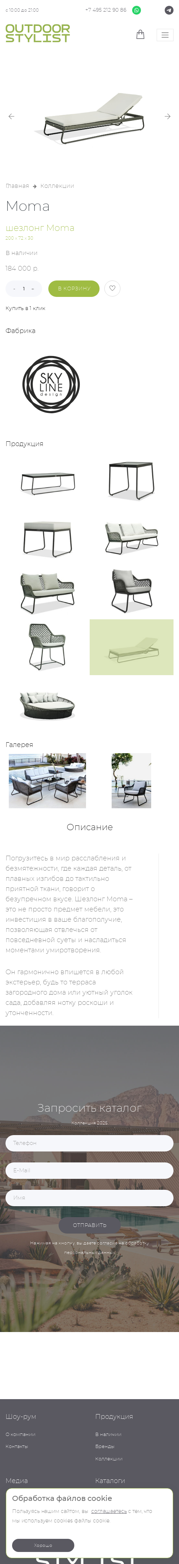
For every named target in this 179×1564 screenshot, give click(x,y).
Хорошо (43, 1545)
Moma (27, 207)
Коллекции (57, 186)
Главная (17, 186)
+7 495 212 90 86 (105, 10)
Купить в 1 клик (25, 308)
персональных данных (89, 1252)
